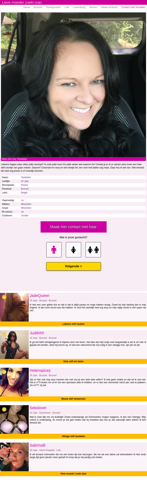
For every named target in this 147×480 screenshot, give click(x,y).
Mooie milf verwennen (73, 399)
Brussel (38, 7)
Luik (67, 7)
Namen (93, 7)
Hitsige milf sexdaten (73, 436)
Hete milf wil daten (73, 361)
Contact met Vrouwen (133, 7)
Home (26, 7)
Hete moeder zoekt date (74, 473)
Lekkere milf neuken (73, 324)
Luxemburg (79, 7)
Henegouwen (53, 7)
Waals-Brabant (109, 7)
